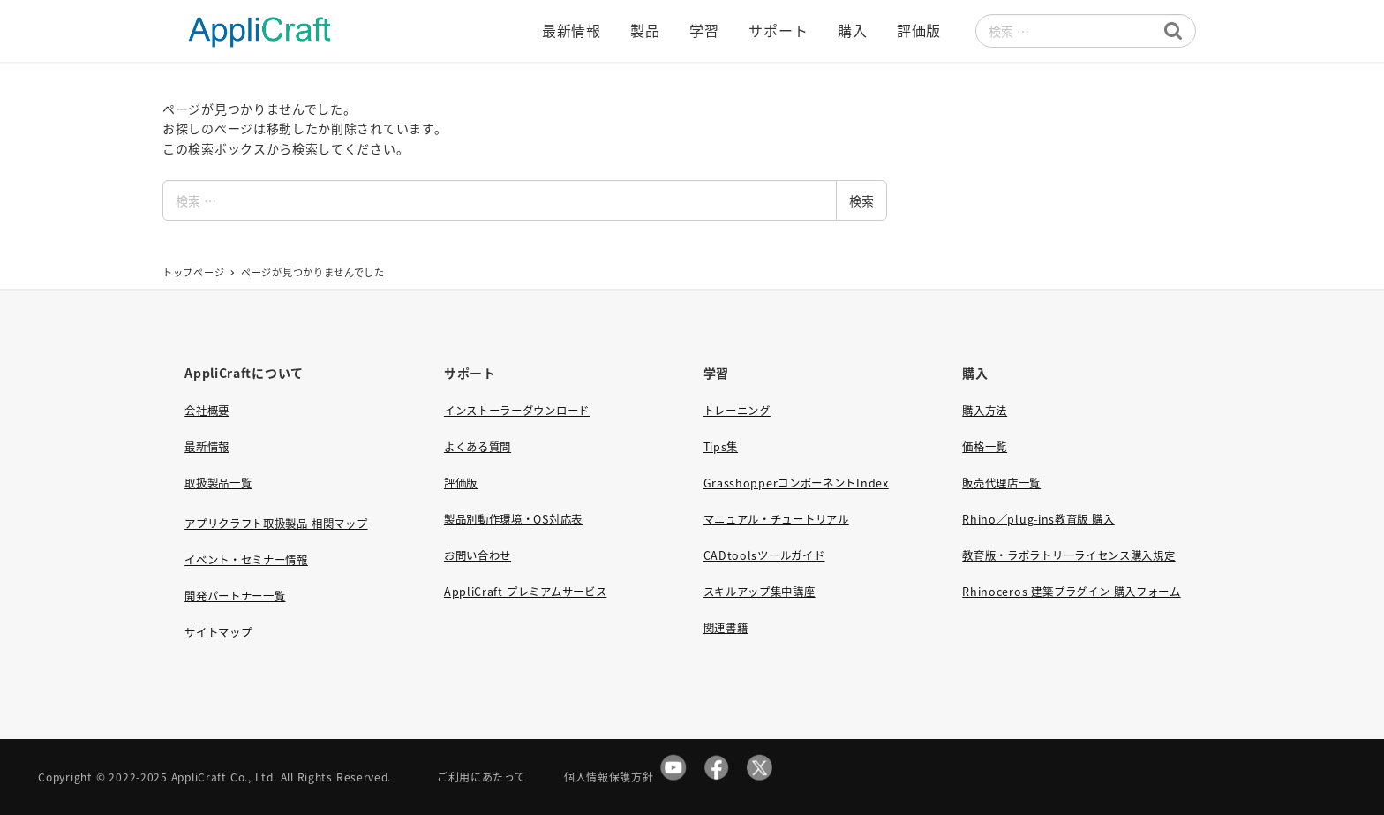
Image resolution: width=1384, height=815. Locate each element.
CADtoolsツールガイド (764, 555)
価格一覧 (984, 447)
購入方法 (984, 411)
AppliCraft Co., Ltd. (224, 776)
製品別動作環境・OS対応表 (513, 519)
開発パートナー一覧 (234, 596)
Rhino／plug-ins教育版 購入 (1038, 519)
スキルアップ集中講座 (759, 592)
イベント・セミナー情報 (246, 560)
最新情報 (206, 447)
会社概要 (206, 411)
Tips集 (721, 447)
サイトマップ (218, 632)
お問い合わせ (477, 555)
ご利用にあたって (481, 776)
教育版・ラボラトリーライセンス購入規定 (1068, 555)
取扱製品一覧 (218, 483)
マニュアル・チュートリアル (776, 519)
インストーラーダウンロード (517, 411)
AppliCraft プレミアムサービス (525, 592)
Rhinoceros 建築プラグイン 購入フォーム (1071, 592)
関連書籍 (725, 628)
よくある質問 (477, 447)
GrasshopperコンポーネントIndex (796, 483)
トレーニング (737, 411)
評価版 (461, 483)
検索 (861, 200)
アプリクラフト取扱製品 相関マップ (275, 524)
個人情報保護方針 (609, 776)
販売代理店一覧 (1001, 483)
